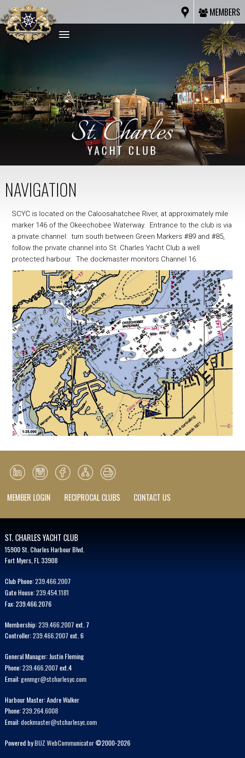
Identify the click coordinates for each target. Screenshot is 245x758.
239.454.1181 (52, 592)
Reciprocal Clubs (92, 497)
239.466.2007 (53, 581)
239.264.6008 (40, 710)
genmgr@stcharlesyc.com (53, 679)
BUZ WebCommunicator (64, 743)
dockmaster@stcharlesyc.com (59, 722)
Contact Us (152, 497)
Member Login (29, 497)
